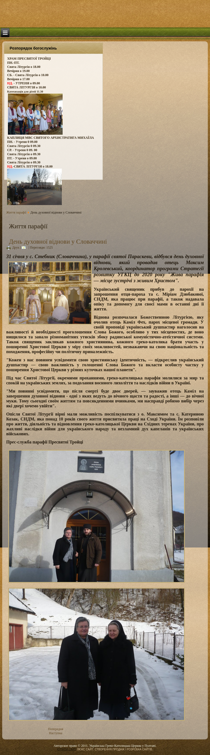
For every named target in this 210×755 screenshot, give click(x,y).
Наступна (55, 733)
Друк (13, 247)
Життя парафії (16, 212)
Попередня (55, 729)
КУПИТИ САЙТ (66, 749)
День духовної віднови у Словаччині (58, 241)
